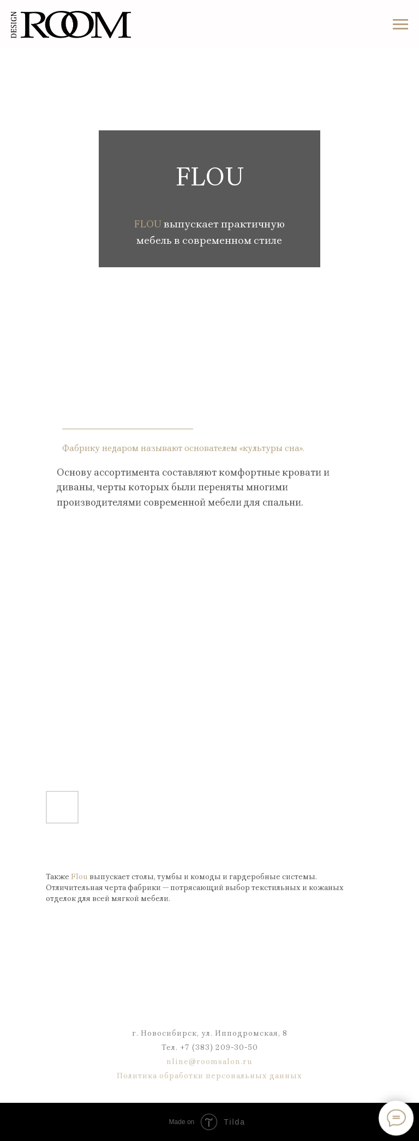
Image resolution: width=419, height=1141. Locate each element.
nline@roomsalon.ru (209, 1061)
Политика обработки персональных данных (209, 1075)
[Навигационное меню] (400, 24)
